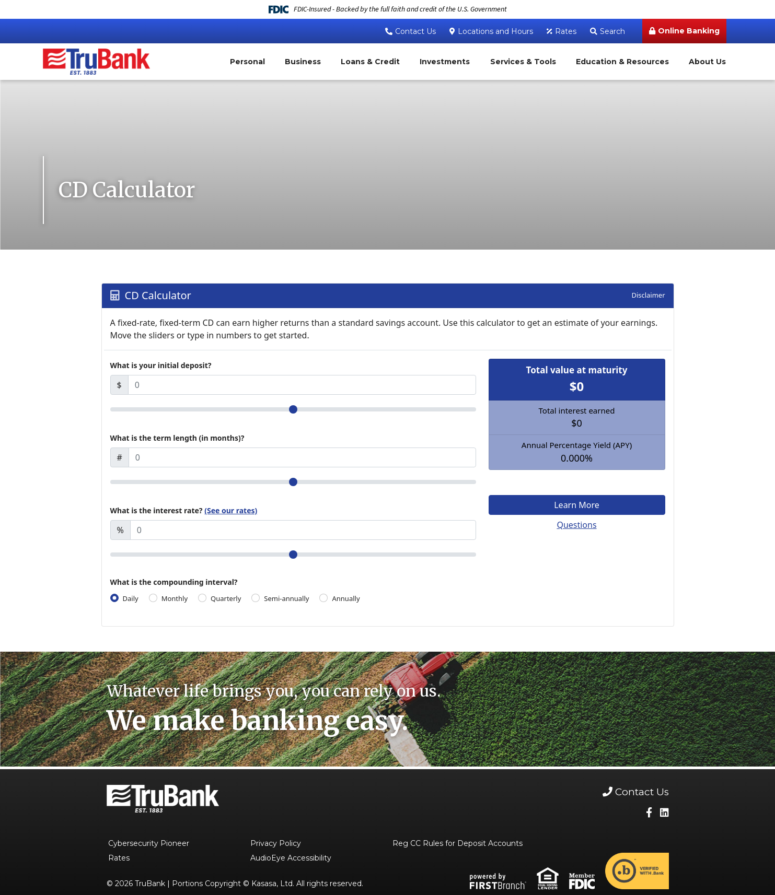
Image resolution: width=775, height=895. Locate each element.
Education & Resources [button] (622, 61)
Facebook (649, 812)
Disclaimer (648, 295)
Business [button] (303, 61)
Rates (565, 31)
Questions (576, 525)
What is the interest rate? (184, 510)
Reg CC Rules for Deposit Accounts (457, 843)
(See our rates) (230, 510)
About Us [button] (707, 61)
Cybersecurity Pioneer (148, 843)
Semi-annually (286, 598)
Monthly (174, 598)
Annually (346, 598)
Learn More (576, 505)
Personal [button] (247, 61)
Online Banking (689, 31)
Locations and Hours (495, 31)
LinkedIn (664, 812)
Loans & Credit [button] (370, 61)
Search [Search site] (612, 31)
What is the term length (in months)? (177, 438)
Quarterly (226, 598)
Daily (130, 598)
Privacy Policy (275, 843)
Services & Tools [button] (523, 61)
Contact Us (415, 31)
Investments (445, 61)
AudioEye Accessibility (290, 858)
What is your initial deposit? (161, 365)
